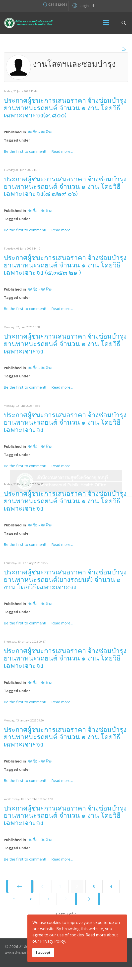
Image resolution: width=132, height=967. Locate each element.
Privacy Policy (52, 941)
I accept (43, 952)
